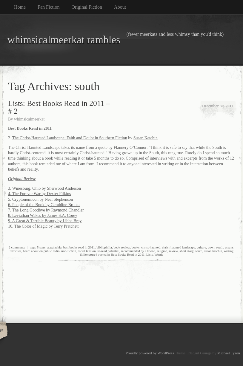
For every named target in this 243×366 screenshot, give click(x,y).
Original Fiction (86, 7)
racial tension (87, 251)
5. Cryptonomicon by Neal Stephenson (40, 199)
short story (186, 251)
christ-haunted (150, 247)
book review (121, 247)
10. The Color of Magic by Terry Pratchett (43, 226)
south (198, 251)
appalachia (54, 247)
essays (229, 247)
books (136, 247)
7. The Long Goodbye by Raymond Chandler (46, 210)
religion (162, 251)
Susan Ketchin (145, 138)
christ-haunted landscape (178, 247)
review (173, 251)
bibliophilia (104, 247)
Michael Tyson (228, 353)
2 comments (17, 247)
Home (20, 7)
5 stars (41, 247)
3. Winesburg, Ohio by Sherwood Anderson (44, 188)
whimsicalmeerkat (29, 119)
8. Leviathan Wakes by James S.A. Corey (42, 215)
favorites (15, 251)
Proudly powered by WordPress (150, 353)
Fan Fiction (48, 7)
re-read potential (108, 251)
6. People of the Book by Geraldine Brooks (44, 205)
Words (158, 254)
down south (215, 247)
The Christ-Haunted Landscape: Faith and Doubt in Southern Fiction (69, 138)
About (120, 7)
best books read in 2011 (79, 247)
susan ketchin (213, 251)
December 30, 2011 (217, 106)
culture (201, 247)
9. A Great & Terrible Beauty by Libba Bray (44, 221)
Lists (149, 254)
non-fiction (68, 251)
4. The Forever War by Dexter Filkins (39, 194)
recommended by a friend (138, 251)
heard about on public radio (41, 251)
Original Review (22, 179)
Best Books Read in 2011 (127, 254)
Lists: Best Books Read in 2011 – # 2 (59, 107)
